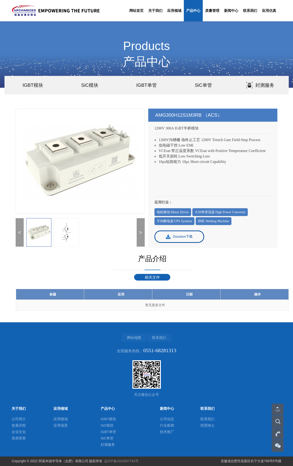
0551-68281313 (278, 435)
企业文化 (19, 432)
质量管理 (212, 11)
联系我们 (250, 11)
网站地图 (134, 338)
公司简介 (19, 419)
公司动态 (167, 419)
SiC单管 (107, 438)
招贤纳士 (207, 425)
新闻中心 (231, 11)
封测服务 (108, 445)
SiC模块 (107, 425)
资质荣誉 (19, 438)
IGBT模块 (108, 419)
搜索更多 (277, 423)
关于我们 (155, 11)
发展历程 (19, 425)
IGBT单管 (108, 432)
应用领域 (174, 11)
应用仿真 (269, 11)
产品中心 (193, 11)
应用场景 (61, 425)
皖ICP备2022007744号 (121, 461)
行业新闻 (167, 425)
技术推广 (167, 432)
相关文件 (152, 277)
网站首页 (136, 11)
